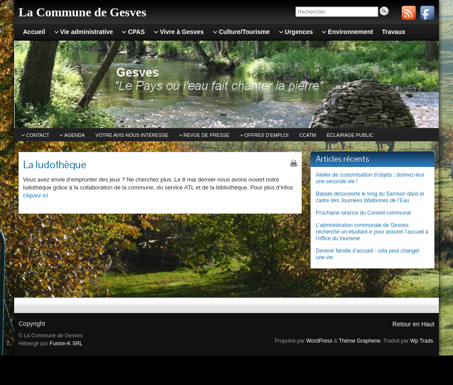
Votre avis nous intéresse (132, 135)
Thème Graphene (359, 341)
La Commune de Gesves (82, 12)
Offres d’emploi (267, 135)
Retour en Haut (413, 324)
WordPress (319, 341)
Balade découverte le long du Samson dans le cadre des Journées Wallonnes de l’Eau (370, 197)
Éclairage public (350, 135)
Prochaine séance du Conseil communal (363, 213)
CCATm (307, 135)
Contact (37, 135)
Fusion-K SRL (66, 343)
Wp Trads (421, 341)
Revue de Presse (207, 135)
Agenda (74, 135)
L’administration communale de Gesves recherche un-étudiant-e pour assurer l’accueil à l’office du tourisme (372, 232)
